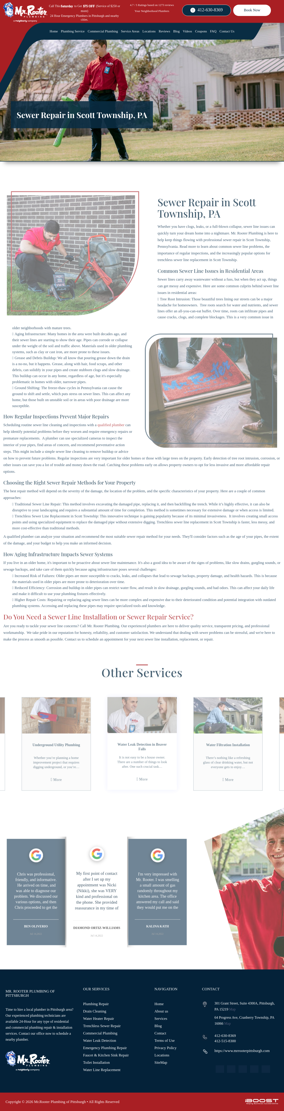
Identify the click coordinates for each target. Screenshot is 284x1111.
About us (161, 1011)
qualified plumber (110, 441)
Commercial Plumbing (103, 31)
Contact (160, 1033)
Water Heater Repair (98, 1018)
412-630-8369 (210, 9)
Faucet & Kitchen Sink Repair (106, 1055)
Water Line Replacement (102, 1070)
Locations (149, 31)
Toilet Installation (96, 1062)
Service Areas (130, 31)
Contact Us (226, 31)
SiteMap (160, 1062)
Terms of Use (164, 1040)
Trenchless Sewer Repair (102, 1026)
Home (54, 31)
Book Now (252, 10)
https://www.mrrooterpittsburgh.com (242, 1051)
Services (160, 1018)
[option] (36, 908)
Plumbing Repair (96, 1004)
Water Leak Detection (99, 1040)
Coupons (201, 31)
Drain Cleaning (94, 1011)
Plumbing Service (73, 31)
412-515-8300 (225, 1041)
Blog (176, 31)
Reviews (164, 31)
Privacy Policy (165, 1048)
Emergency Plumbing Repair (105, 1048)
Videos (187, 31)
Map (232, 1009)
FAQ (213, 31)
